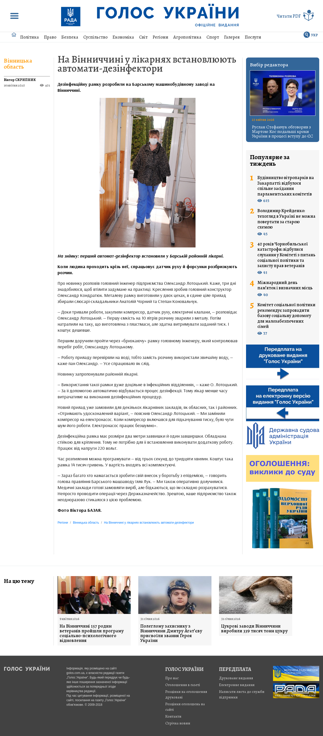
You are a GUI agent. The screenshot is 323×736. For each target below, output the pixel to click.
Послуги (253, 37)
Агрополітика (187, 37)
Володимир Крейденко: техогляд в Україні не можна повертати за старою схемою (286, 219)
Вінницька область (18, 64)
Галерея (232, 37)
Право (50, 37)
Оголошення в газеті (182, 684)
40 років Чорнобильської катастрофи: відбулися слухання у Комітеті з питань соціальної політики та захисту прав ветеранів (286, 255)
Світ (143, 37)
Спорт (212, 37)
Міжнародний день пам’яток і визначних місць (285, 285)
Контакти (173, 716)
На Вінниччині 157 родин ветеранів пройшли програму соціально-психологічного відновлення (92, 633)
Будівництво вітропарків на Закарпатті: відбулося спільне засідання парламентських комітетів (285, 186)
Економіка (123, 37)
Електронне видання (237, 684)
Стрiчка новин (177, 723)
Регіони (160, 37)
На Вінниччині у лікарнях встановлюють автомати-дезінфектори (147, 63)
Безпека (69, 37)
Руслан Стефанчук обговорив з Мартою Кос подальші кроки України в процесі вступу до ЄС (282, 131)
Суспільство (95, 37)
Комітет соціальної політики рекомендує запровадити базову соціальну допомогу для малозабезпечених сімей (286, 315)
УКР (314, 35)
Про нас (172, 678)
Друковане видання (236, 678)
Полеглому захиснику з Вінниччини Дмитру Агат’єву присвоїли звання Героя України (171, 633)
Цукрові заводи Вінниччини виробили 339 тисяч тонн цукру (254, 628)
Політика (29, 37)
